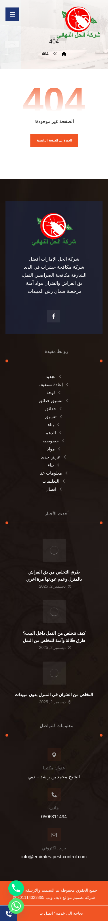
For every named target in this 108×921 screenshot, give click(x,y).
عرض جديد (54, 456)
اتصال (54, 489)
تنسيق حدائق (54, 400)
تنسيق (54, 416)
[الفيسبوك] (53, 316)
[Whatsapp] (16, 906)
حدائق (54, 408)
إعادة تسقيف (54, 384)
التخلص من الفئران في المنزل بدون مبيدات (54, 694)
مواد (54, 448)
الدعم (54, 432)
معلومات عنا (54, 473)
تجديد (54, 376)
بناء (54, 424)
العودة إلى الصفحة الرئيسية (53, 140)
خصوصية (54, 440)
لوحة (54, 392)
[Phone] (16, 888)
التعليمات (54, 481)
